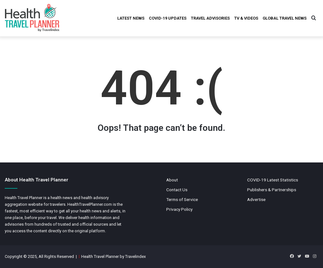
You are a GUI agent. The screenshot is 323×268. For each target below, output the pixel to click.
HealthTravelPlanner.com (89, 204)
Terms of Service (182, 199)
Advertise (256, 199)
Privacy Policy (179, 209)
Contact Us (176, 189)
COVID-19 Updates (167, 18)
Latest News (130, 18)
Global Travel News (285, 18)
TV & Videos (246, 18)
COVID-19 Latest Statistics (272, 179)
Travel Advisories (210, 18)
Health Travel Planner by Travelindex (113, 256)
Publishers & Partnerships (271, 189)
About (172, 179)
